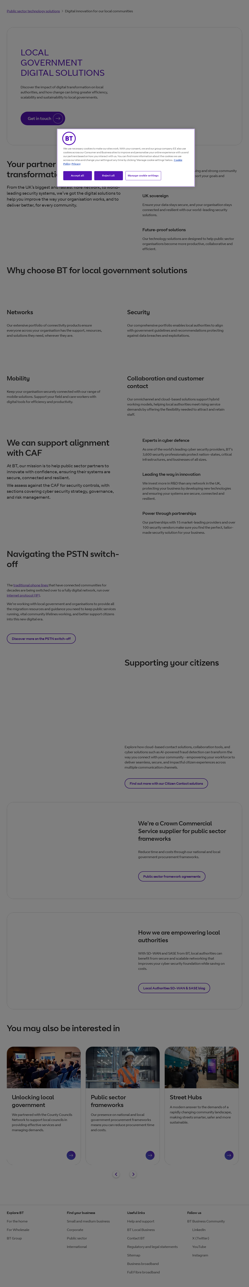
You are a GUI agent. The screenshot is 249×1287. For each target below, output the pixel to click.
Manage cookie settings (143, 175)
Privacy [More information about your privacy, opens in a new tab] (76, 163)
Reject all (108, 175)
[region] (126, 158)
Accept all (77, 175)
